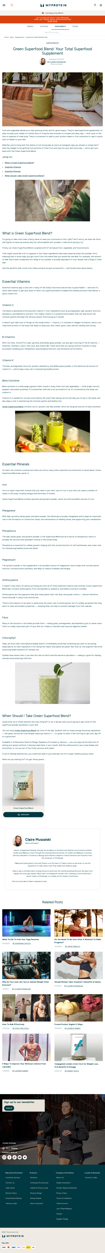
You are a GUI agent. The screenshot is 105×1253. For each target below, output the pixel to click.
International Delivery (14, 1198)
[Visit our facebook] (9, 1157)
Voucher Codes (91, 1177)
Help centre (10, 1188)
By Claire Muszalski (56, 62)
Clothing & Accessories (39, 1183)
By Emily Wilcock (21, 1028)
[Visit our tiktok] (14, 1157)
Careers (59, 1214)
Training (30, 26)
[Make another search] (52, 32)
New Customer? (36, 1203)
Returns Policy (11, 1193)
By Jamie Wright (72, 946)
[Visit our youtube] (20, 1157)
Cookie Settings (9, 1143)
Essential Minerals (13, 171)
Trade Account (62, 1203)
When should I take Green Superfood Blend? (24, 176)
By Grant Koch (72, 1071)
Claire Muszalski (38, 839)
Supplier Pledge (62, 1219)
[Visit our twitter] (25, 1157)
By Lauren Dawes (72, 1028)
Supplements (60, 26)
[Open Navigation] (4, 5)
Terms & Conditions (64, 1198)
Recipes (75, 26)
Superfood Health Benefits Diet (37, 37)
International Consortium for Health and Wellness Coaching (68, 853)
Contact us (10, 1183)
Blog (11, 37)
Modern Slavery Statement (66, 1188)
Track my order (11, 1203)
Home (6, 37)
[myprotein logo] (53, 5)
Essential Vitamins (13, 167)
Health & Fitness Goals (39, 1188)
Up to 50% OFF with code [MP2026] (52, 19)
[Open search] (11, 5)
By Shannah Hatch (22, 943)
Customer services (13, 1177)
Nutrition (44, 26)
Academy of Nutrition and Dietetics (61, 850)
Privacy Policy (61, 1193)
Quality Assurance (63, 1183)
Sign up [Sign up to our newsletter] (9, 1108)
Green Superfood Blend (23, 808)
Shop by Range (36, 1193)
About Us (60, 1177)
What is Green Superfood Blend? (19, 163)
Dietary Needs (35, 1198)
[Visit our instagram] (4, 1157)
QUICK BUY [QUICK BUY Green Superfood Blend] (23, 814)
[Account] (95, 5)
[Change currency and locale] (52, 1148)
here (45, 881)
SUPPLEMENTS (52, 43)
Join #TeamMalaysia (63, 1209)
